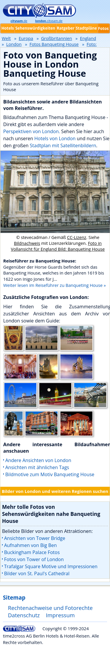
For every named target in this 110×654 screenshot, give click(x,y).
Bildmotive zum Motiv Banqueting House (49, 474)
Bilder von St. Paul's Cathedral (37, 573)
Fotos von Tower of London (34, 559)
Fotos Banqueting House (54, 44)
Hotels (7, 28)
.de (19, 21)
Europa (26, 38)
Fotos (103, 28)
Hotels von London (55, 138)
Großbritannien (56, 38)
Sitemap (14, 597)
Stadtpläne (86, 28)
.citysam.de (48, 21)
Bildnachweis (27, 243)
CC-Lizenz (77, 237)
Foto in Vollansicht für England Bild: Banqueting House (58, 246)
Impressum (60, 615)
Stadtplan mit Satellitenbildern (63, 145)
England (88, 38)
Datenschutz (24, 615)
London (13, 44)
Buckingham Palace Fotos (32, 552)
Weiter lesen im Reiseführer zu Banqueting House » (54, 285)
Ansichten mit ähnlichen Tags (37, 467)
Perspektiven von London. (31, 131)
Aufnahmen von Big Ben (30, 545)
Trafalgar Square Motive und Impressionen (50, 566)
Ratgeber (65, 28)
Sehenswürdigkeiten (35, 28)
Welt (6, 38)
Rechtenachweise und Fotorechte (50, 607)
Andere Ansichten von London (38, 460)
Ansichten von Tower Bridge (34, 538)
